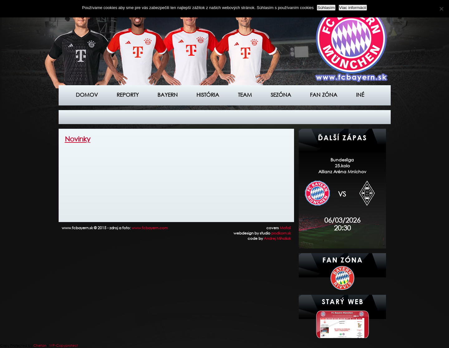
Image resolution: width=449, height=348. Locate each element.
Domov (87, 94)
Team (245, 94)
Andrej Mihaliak (277, 238)
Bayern (167, 94)
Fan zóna (323, 94)
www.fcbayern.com (150, 227)
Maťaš (285, 227)
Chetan (39, 345)
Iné (360, 94)
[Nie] (441, 9)
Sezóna (281, 94)
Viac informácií (352, 7)
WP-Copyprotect (63, 345)
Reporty (128, 94)
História (207, 94)
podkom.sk (281, 233)
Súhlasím (326, 7)
